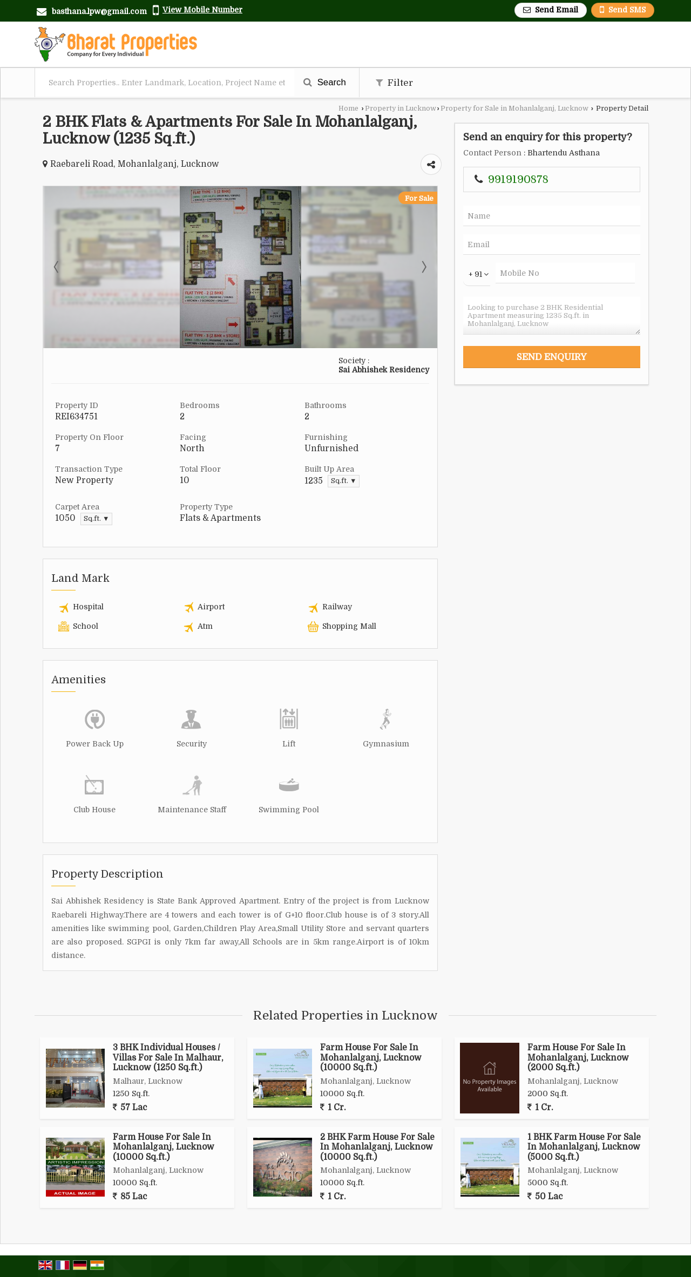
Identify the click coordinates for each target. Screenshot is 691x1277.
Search (324, 82)
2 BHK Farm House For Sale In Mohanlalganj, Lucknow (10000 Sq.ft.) (377, 1147)
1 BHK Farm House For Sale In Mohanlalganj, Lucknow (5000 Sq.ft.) (584, 1147)
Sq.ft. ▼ (343, 481)
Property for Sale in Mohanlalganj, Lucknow (514, 108)
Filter (394, 83)
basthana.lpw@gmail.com (99, 11)
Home (348, 108)
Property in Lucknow (400, 108)
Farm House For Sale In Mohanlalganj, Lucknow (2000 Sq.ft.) (578, 1057)
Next (423, 267)
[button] (202, 9)
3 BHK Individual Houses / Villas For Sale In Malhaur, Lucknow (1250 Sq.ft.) (168, 1057)
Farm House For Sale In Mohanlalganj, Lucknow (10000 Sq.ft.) (371, 1057)
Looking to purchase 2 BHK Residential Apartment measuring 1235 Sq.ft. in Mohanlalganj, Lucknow (551, 316)
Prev (57, 267)
